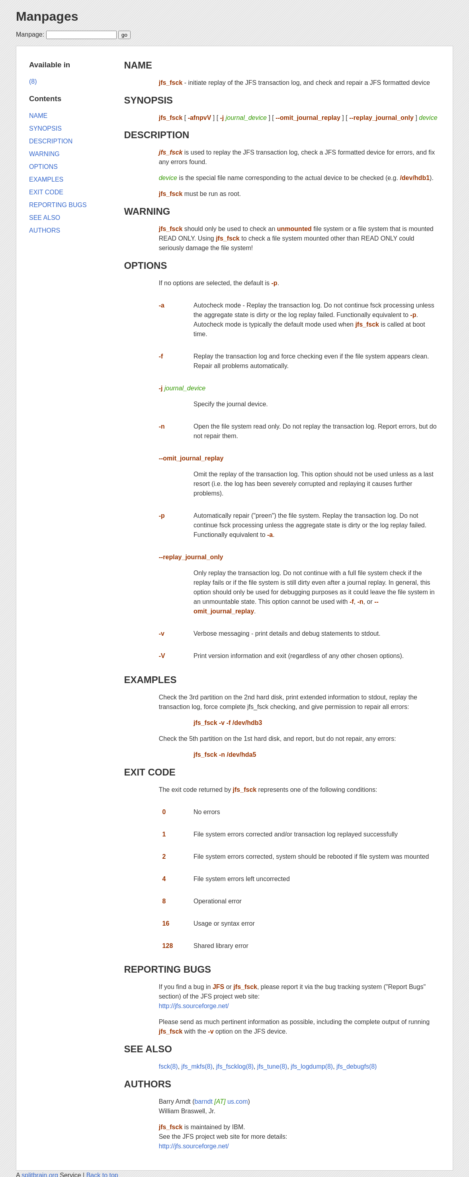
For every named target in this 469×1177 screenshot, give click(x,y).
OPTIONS (145, 265)
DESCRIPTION (156, 134)
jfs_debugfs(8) (356, 1066)
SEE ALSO (148, 1049)
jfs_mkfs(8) (197, 1066)
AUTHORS (147, 1084)
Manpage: (30, 34)
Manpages (47, 16)
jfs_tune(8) (272, 1066)
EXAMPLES (150, 679)
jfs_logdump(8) (312, 1066)
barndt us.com (221, 1101)
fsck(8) (168, 1066)
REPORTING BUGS (167, 969)
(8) (33, 81)
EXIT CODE (149, 772)
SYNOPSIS (148, 100)
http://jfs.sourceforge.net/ (194, 1006)
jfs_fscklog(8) (235, 1066)
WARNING (147, 211)
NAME (138, 65)
